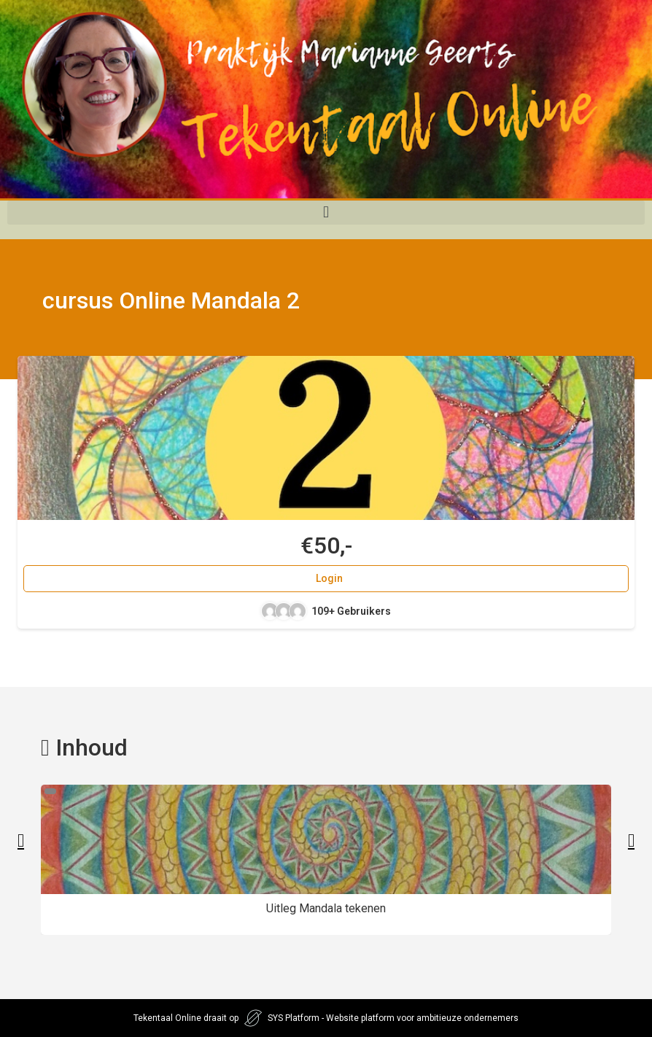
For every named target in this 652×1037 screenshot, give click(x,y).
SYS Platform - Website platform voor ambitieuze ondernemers (393, 1018)
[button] (326, 213)
